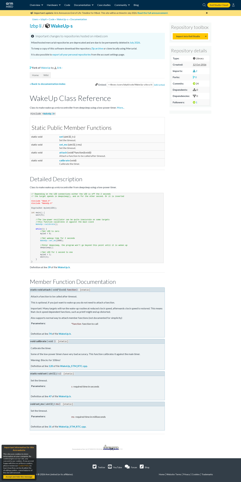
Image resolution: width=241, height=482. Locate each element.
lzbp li (36, 26)
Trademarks (207, 473)
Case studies (104, 4)
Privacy (186, 473)
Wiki (46, 75)
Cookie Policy (23, 465)
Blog (136, 4)
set (61, 136)
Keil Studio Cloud (219, 4)
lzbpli (44, 19)
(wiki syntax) (159, 84)
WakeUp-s (62, 19)
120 (51, 365)
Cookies (196, 473)
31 (50, 425)
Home (35, 75)
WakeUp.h (49, 113)
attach (63, 152)
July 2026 (135, 42)
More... (120, 107)
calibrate (64, 160)
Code (67, 4)
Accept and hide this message (19, 477)
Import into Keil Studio (188, 36)
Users (35, 19)
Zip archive (97, 48)
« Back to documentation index (47, 83)
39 (49, 267)
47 (50, 395)
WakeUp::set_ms (48, 240)
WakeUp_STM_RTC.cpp (73, 365)
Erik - (60, 67)
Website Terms (173, 473)
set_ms (63, 144)
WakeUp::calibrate (45, 224)
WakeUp (45, 67)
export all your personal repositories (71, 54)
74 (50, 333)
